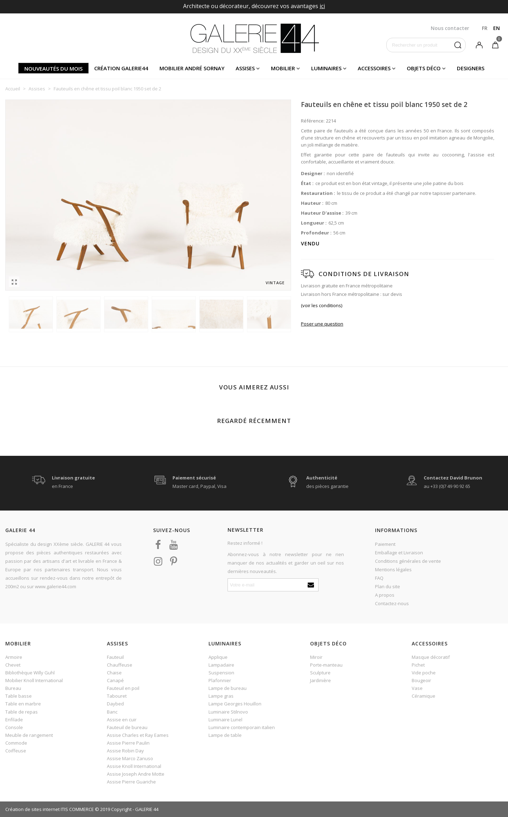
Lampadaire (221, 665)
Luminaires (326, 68)
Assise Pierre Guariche (131, 782)
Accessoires (374, 68)
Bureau (13, 688)
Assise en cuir (122, 719)
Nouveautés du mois (53, 68)
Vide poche (424, 672)
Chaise (114, 672)
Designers (470, 68)
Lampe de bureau (227, 688)
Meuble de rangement (29, 735)
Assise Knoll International (134, 766)
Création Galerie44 (121, 68)
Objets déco (424, 68)
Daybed (115, 703)
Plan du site (387, 586)
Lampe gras (221, 696)
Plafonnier (219, 680)
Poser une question (322, 324)
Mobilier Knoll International (34, 680)
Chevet (12, 665)
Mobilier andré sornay (191, 68)
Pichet (418, 665)
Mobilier (283, 68)
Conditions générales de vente (408, 561)
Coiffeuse (15, 750)
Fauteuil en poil (123, 688)
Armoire (13, 657)
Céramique (423, 696)
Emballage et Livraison (399, 552)
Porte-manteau (326, 665)
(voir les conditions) (321, 305)
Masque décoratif (431, 657)
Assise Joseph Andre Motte (135, 774)
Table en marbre (23, 703)
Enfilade (14, 719)
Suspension (221, 672)
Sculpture (320, 672)
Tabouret (117, 696)
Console (14, 727)
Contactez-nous (392, 603)
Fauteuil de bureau (127, 727)
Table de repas (21, 712)
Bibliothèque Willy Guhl (30, 672)
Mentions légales (393, 569)
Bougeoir (421, 680)
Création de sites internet (32, 809)
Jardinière (320, 680)
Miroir (316, 657)
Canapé (115, 680)
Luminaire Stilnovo (228, 712)
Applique (218, 657)
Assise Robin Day (125, 750)
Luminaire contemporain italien (241, 727)
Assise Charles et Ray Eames (138, 735)
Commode (16, 743)
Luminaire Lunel (225, 719)
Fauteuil (115, 657)
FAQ (379, 578)
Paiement (385, 544)
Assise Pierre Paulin (128, 743)
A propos (384, 595)
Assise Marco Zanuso (130, 758)
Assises (245, 68)
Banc (112, 712)
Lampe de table (225, 735)
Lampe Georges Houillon (234, 703)
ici (322, 6)
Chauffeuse (119, 665)
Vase (417, 688)
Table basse (18, 696)
